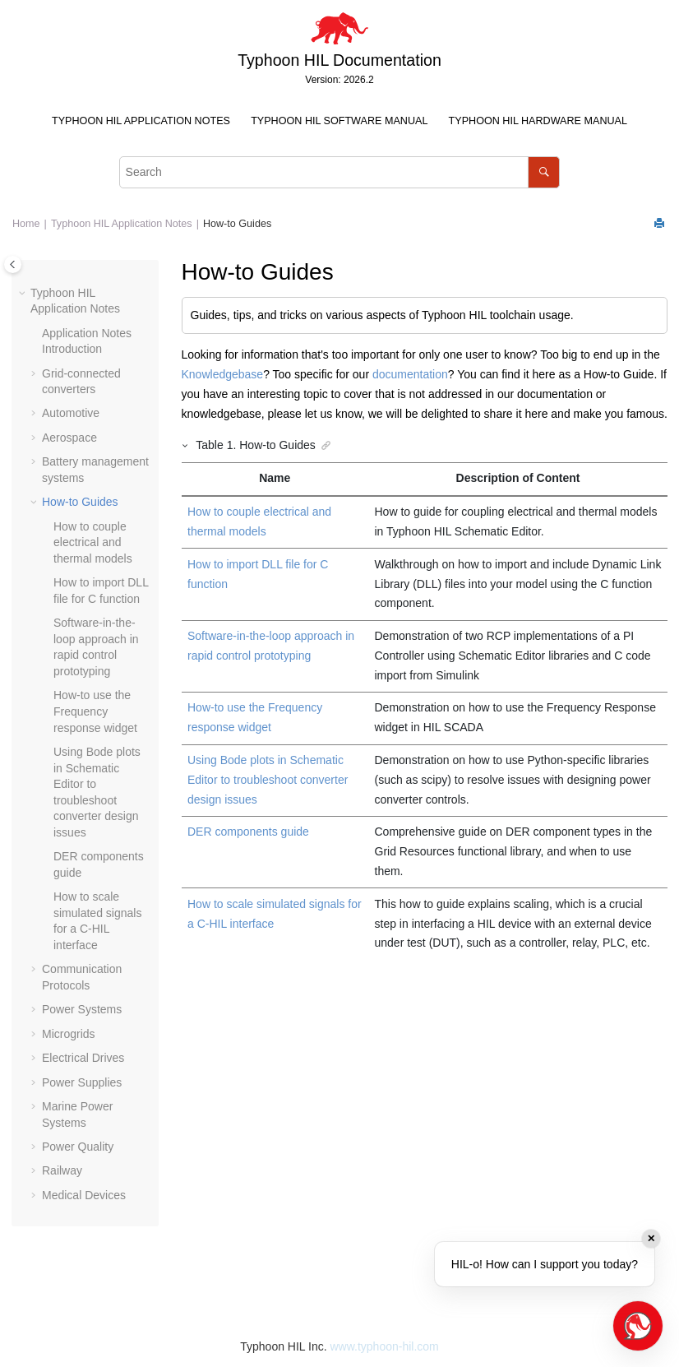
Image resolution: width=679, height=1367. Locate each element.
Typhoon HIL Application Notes (141, 121)
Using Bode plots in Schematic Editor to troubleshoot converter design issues (267, 779)
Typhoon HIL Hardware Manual (538, 121)
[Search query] (340, 172)
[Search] (544, 172)
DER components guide (248, 831)
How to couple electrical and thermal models (92, 542)
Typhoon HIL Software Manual (339, 121)
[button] (23, 293)
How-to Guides (237, 223)
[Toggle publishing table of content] (12, 264)
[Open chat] (638, 1326)
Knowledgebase (223, 374)
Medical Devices (84, 1195)
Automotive (70, 412)
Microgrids (68, 1033)
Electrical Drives (83, 1057)
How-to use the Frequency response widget (95, 711)
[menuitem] (140, 121)
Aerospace (69, 437)
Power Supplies (82, 1082)
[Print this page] (661, 224)
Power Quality (77, 1146)
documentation (410, 374)
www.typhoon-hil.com (384, 1346)
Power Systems (82, 1009)
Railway (62, 1170)
